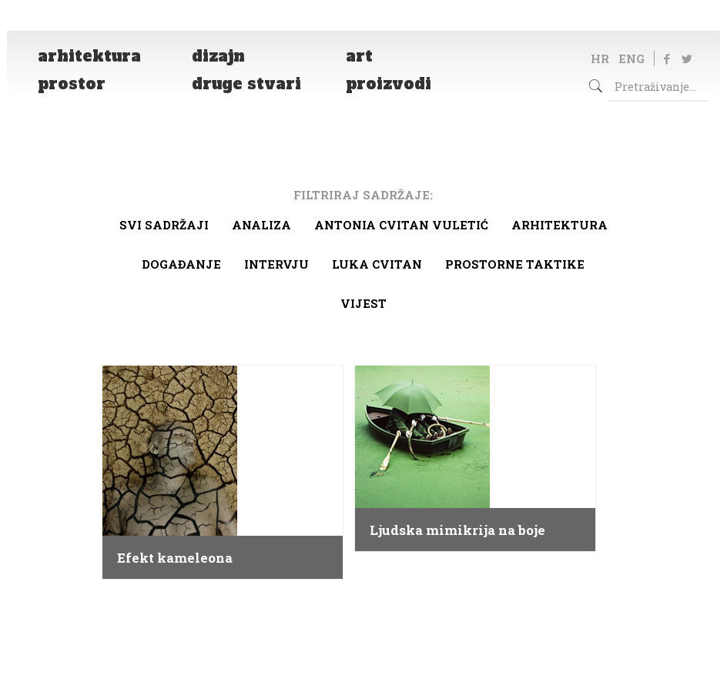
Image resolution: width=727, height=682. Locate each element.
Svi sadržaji (164, 224)
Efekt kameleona (175, 558)
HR (600, 58)
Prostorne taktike (515, 264)
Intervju (276, 264)
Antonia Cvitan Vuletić (401, 224)
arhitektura (559, 224)
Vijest (363, 303)
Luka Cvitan (377, 264)
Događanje (181, 264)
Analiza (261, 224)
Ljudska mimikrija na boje (457, 530)
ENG (631, 58)
